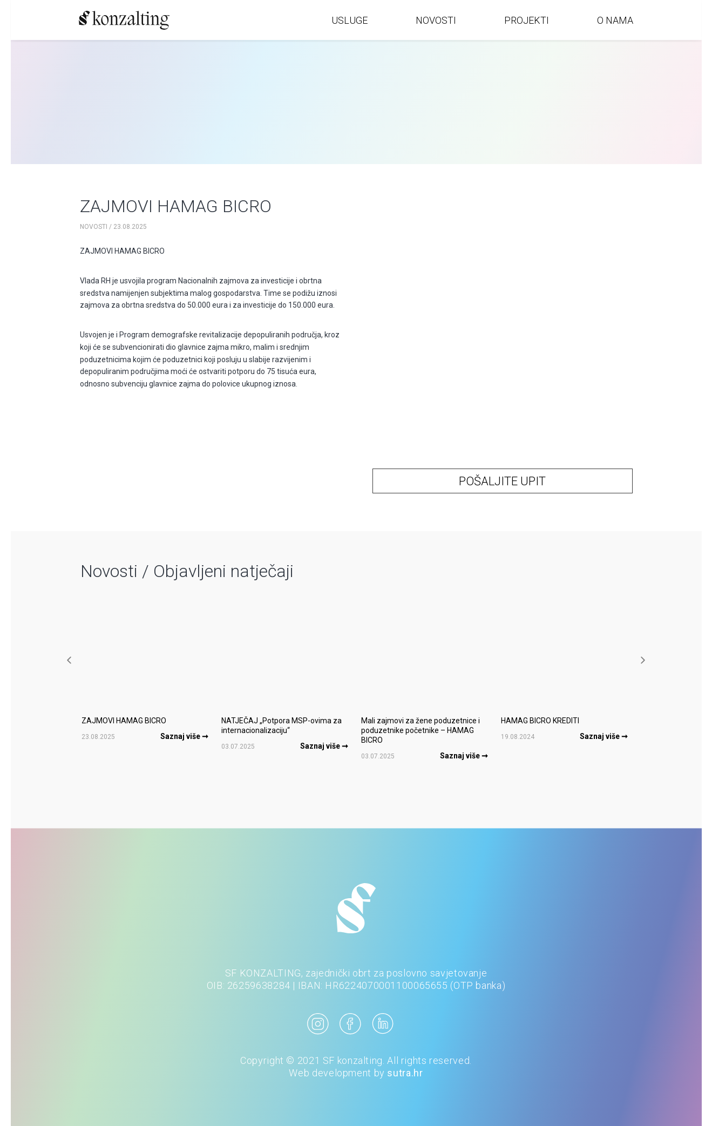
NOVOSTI (436, 20)
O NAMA (615, 20)
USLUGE (349, 20)
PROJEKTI (526, 20)
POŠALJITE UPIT (502, 481)
